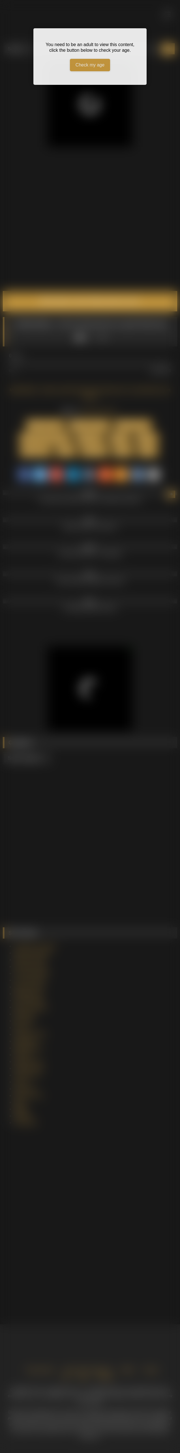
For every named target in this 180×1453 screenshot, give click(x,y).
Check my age (90, 64)
